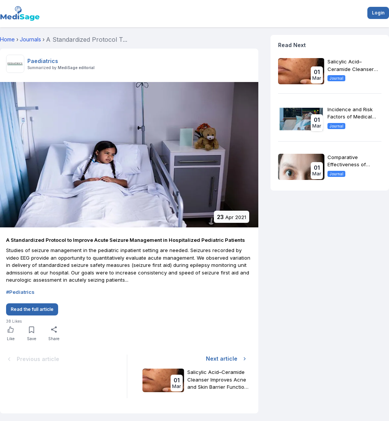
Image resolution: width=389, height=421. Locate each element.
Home (7, 39)
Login (378, 13)
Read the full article (32, 309)
